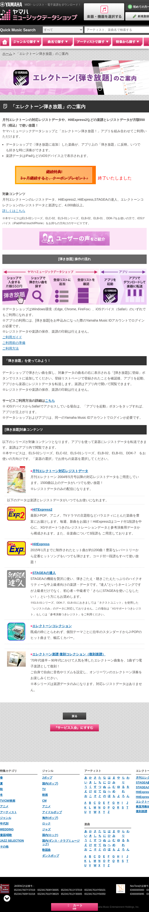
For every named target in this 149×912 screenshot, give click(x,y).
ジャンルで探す (26, 42)
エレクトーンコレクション (52, 626)
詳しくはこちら (13, 211)
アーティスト (8, 812)
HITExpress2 (42, 509)
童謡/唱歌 (6, 835)
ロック (46, 823)
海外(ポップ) (50, 818)
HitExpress (40, 544)
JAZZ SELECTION (12, 840)
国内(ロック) (50, 835)
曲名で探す (57, 42)
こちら (50, 400)
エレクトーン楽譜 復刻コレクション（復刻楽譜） (68, 654)
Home (4, 42)
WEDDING (7, 829)
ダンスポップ (50, 855)
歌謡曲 (46, 850)
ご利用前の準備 (13, 343)
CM (44, 800)
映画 (45, 795)
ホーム (7, 54)
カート (74, 907)
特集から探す (127, 42)
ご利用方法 (10, 348)
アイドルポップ (52, 812)
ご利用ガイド (12, 337)
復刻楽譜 (141, 811)
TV (44, 789)
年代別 (4, 823)
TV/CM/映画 (7, 800)
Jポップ (47, 777)
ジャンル (5, 818)
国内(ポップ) (50, 783)
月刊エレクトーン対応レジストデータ (60, 471)
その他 (4, 846)
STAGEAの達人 (44, 573)
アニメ (4, 806)
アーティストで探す (92, 42)
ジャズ (46, 829)
